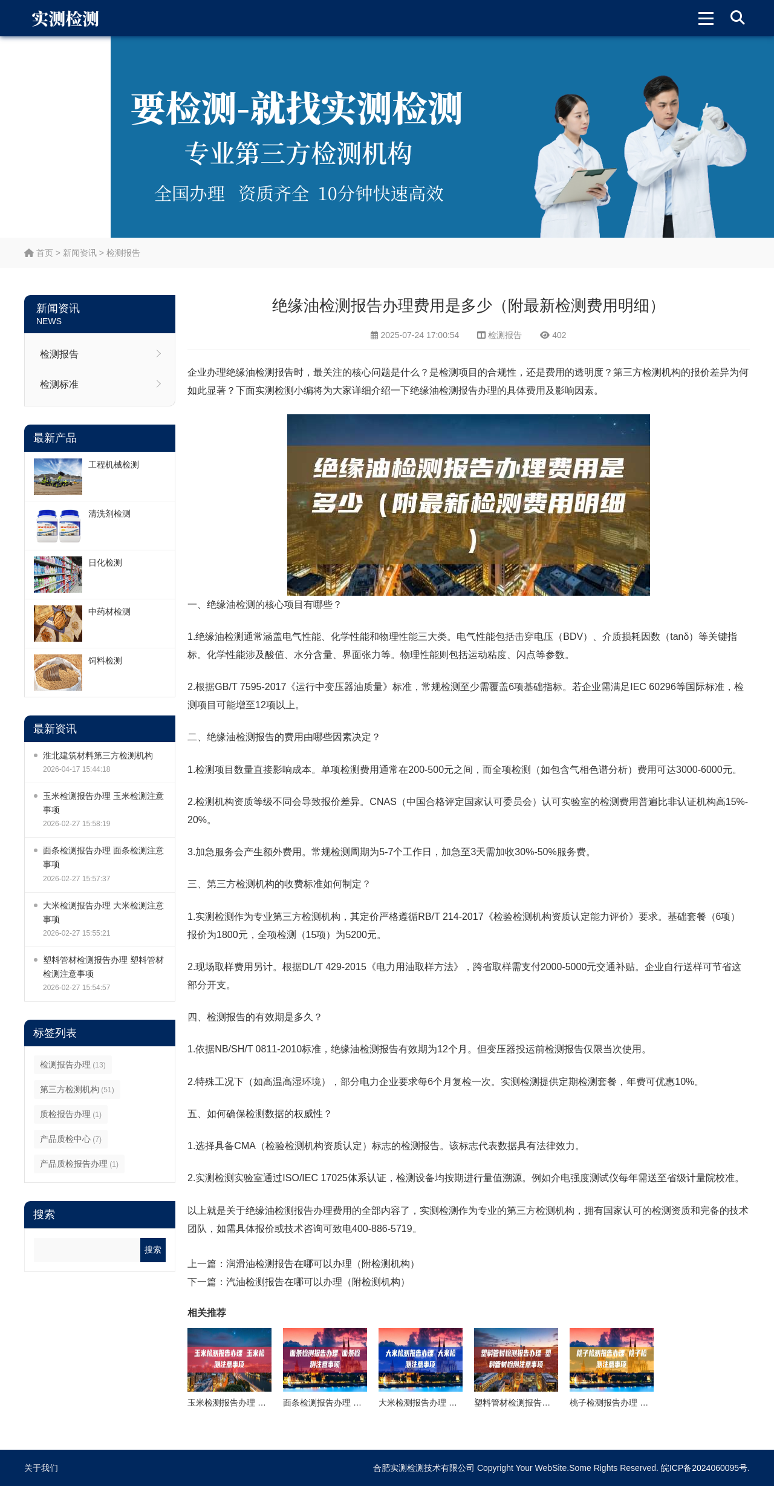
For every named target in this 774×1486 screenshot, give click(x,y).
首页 (38, 253)
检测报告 (123, 253)
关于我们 (41, 1468)
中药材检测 (109, 611)
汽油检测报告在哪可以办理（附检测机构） (318, 1282)
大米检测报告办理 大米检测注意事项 (103, 912)
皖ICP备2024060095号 (704, 1468)
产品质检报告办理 (79, 1163)
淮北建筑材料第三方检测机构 (98, 755)
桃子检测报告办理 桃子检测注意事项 (638, 1402)
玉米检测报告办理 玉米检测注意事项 (103, 803)
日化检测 (105, 562)
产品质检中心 (71, 1139)
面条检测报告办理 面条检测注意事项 (103, 857)
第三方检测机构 (77, 1089)
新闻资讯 (80, 253)
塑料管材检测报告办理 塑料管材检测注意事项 (103, 967)
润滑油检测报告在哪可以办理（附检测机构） (323, 1264)
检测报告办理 (73, 1064)
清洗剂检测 (109, 513)
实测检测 (274, 390)
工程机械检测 (113, 464)
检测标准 (59, 384)
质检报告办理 (71, 1114)
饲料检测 (105, 660)
